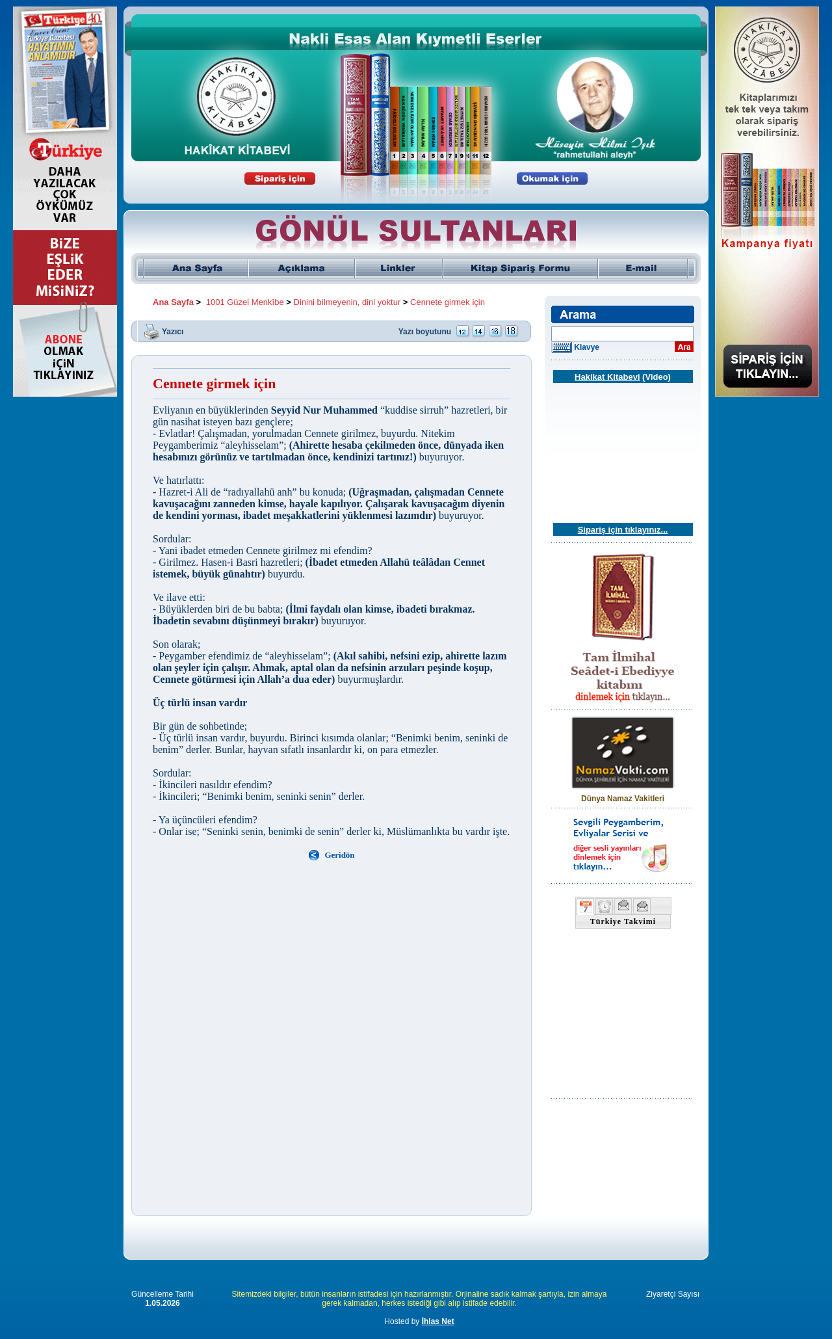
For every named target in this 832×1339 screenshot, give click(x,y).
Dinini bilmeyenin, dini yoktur (347, 302)
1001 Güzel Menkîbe (245, 302)
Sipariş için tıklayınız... (623, 530)
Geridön (339, 855)
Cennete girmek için (447, 302)
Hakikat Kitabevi (607, 377)
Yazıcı (172, 331)
